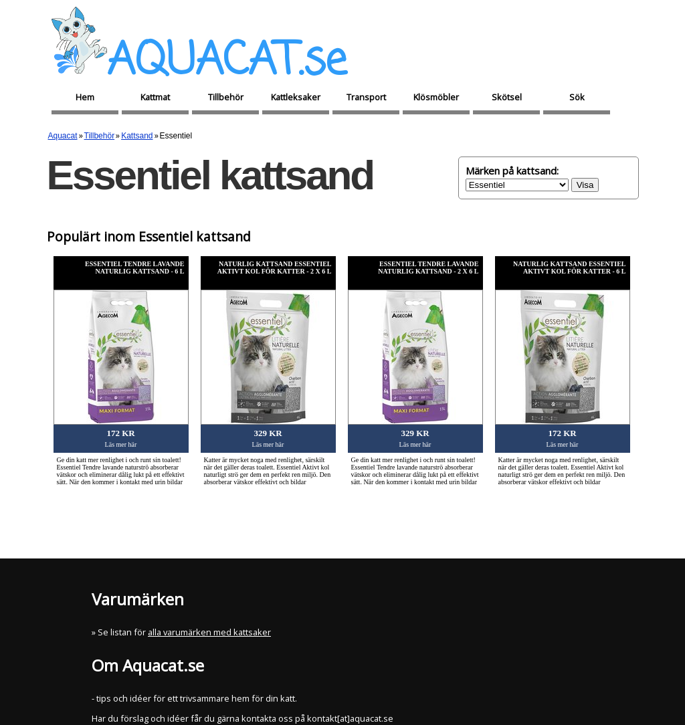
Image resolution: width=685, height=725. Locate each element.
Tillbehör (225, 97)
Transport (366, 97)
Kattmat (155, 97)
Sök (577, 97)
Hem (85, 97)
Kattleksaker (295, 97)
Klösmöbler (436, 97)
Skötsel (507, 97)
